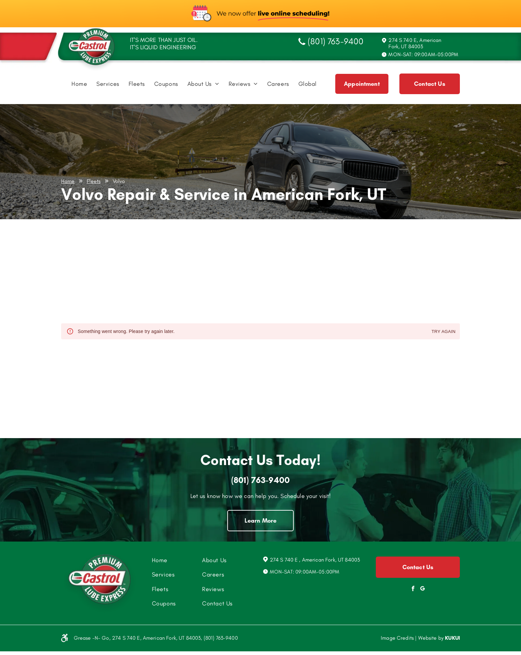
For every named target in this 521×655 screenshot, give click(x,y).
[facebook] (413, 589)
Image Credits (397, 638)
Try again (443, 332)
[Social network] (423, 589)
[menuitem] (79, 85)
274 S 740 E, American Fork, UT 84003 (414, 43)
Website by (431, 638)
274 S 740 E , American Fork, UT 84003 (315, 560)
